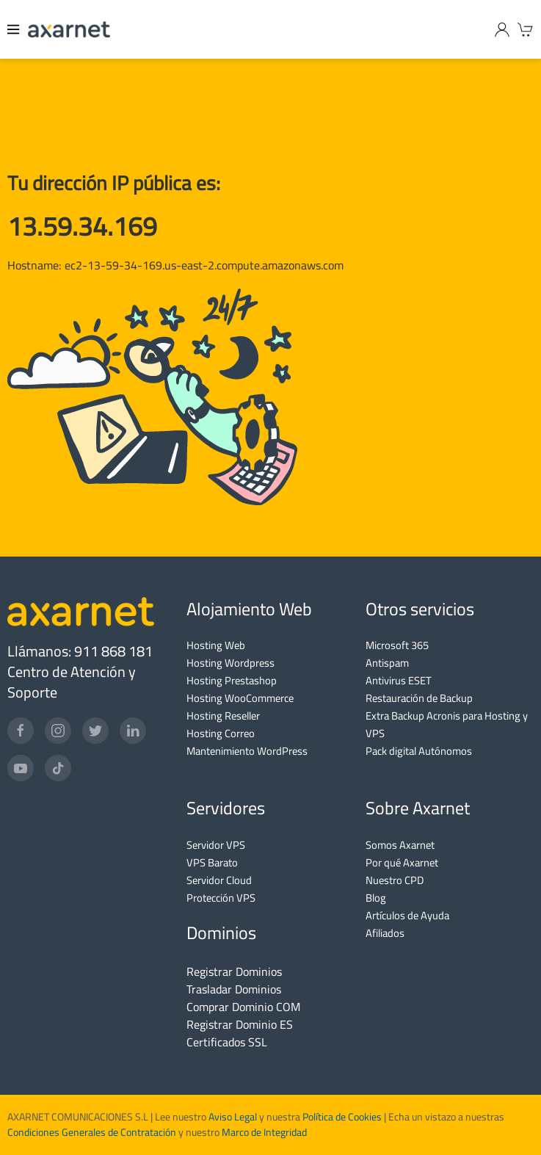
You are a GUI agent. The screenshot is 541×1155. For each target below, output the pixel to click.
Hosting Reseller (223, 715)
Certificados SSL (226, 1042)
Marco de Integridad (264, 1132)
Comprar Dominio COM (243, 1007)
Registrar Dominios (234, 971)
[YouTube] (20, 768)
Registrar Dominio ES (239, 1024)
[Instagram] (58, 730)
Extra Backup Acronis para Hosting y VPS (447, 724)
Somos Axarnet (400, 845)
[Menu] (14, 29)
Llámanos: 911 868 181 (80, 651)
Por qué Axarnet (402, 862)
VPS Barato (212, 862)
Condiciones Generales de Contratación (91, 1132)
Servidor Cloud (219, 880)
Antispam (387, 663)
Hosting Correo (220, 733)
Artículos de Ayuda (407, 915)
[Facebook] (20, 730)
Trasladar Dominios (233, 989)
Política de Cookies (342, 1116)
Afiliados (385, 933)
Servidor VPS (215, 845)
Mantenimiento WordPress (247, 751)
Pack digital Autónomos (419, 751)
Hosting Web (215, 645)
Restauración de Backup (419, 698)
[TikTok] (58, 768)
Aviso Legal (231, 1116)
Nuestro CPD (395, 880)
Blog (376, 898)
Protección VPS (220, 898)
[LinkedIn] (133, 730)
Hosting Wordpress (230, 663)
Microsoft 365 (397, 645)
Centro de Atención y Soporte (71, 682)
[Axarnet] (69, 29)
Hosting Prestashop (231, 680)
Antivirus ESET (399, 680)
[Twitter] (95, 730)
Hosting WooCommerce (240, 698)
